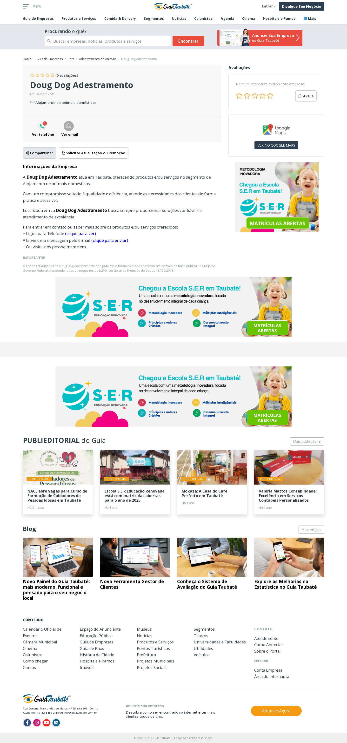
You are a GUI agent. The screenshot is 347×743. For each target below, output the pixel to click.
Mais (310, 18)
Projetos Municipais (155, 661)
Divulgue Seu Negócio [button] (301, 6)
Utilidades (203, 648)
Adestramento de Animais (97, 59)
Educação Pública (96, 635)
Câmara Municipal (40, 642)
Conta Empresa (268, 670)
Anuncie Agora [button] (276, 711)
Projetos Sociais (152, 667)
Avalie (306, 96)
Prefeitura (146, 654)
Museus (144, 629)
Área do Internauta (271, 676)
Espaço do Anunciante (100, 629)
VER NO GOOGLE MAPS (276, 145)
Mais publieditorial (307, 441)
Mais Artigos (311, 529)
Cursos (29, 667)
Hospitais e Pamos (279, 18)
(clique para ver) (80, 233)
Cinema (248, 18)
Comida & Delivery (120, 18)
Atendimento (266, 638)
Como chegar (35, 661)
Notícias (179, 18)
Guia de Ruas (92, 648)
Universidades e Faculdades (220, 642)
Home (27, 59)
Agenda (227, 18)
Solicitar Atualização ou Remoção (93, 152)
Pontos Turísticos (153, 648)
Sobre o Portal (267, 651)
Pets (71, 59)
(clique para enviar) (109, 240)
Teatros (201, 635)
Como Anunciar (268, 644)
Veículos (202, 654)
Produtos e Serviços (79, 18)
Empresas (38, 18)
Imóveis (87, 667)
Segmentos (154, 18)
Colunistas (203, 18)
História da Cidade (97, 654)
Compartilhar (39, 152)
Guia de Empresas (49, 59)
